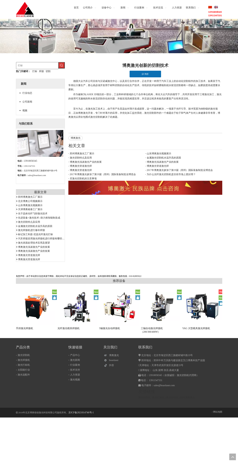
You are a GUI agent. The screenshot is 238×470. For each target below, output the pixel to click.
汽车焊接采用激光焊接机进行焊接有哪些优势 (42, 238)
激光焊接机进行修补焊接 (31, 230)
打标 (34, 71)
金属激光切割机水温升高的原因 (35, 226)
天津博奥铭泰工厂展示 (30, 209)
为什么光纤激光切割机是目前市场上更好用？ (171, 174)
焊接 (41, 71)
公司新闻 (27, 101)
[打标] (37, 65)
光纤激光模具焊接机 (69, 328)
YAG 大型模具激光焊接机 (196, 328)
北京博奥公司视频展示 (30, 201)
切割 (48, 71)
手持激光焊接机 (24, 328)
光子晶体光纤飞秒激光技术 (32, 213)
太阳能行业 (24, 370)
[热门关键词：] (61, 65)
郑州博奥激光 (187, 397)
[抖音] (112, 365)
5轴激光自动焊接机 (109, 328)
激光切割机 (24, 355)
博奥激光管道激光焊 (29, 255)
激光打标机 (24, 365)
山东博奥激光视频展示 (30, 205)
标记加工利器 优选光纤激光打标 (35, 234)
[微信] (112, 360)
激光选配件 (24, 374)
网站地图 (217, 412)
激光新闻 (75, 360)
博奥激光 (75, 138)
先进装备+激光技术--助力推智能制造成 (39, 217)
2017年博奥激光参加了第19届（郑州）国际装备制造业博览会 (180, 170)
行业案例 (75, 365)
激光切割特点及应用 (29, 222)
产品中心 (75, 355)
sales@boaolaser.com (37, 175)
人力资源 (75, 374)
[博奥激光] (112, 355)
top (232, 457)
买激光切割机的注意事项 (83, 178)
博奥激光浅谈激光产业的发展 (34, 247)
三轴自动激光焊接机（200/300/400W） (152, 330)
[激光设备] (145, 188)
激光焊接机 (24, 360)
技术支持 (75, 370)
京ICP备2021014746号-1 (81, 412)
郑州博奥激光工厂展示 (30, 197)
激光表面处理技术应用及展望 (34, 242)
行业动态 (27, 93)
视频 (24, 110)
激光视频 (75, 379)
